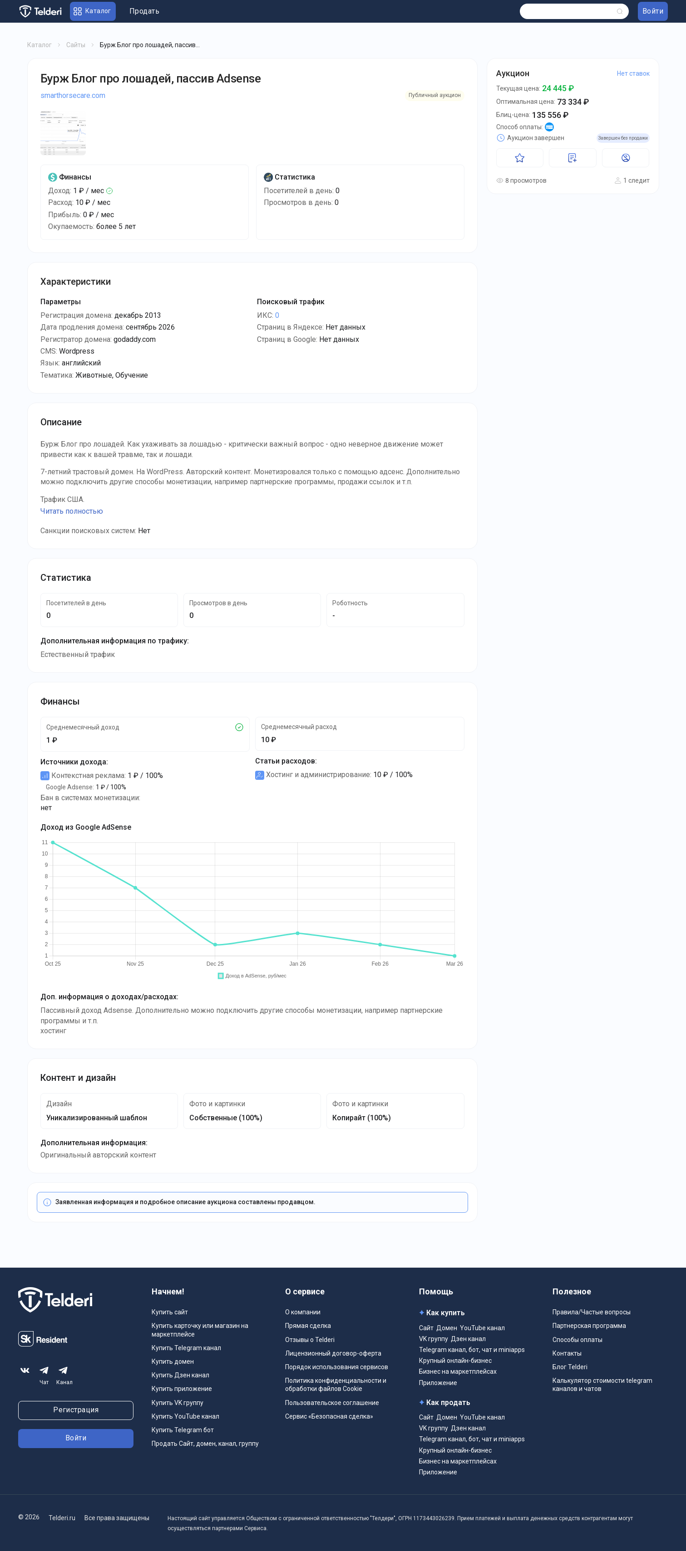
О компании (303, 1312)
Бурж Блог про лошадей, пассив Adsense (150, 78)
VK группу (433, 1338)
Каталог (39, 45)
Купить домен (173, 1361)
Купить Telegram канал (186, 1348)
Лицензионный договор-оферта (333, 1353)
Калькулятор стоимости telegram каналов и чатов (602, 1384)
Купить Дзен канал (180, 1375)
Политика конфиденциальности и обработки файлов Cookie (335, 1384)
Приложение (438, 1382)
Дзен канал (468, 1338)
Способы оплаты (577, 1339)
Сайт (426, 1328)
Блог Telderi (570, 1367)
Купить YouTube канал (185, 1416)
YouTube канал (482, 1328)
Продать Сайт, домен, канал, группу (205, 1443)
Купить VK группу (177, 1402)
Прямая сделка (308, 1325)
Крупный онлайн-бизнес (455, 1360)
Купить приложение (182, 1388)
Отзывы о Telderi (310, 1339)
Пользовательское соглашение (332, 1402)
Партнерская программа (589, 1325)
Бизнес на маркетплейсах (458, 1371)
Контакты (567, 1353)
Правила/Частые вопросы (592, 1312)
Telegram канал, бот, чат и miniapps (472, 1349)
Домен (446, 1328)
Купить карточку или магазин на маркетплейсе (200, 1329)
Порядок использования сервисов (336, 1367)
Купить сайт (170, 1312)
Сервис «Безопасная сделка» (329, 1416)
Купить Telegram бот (183, 1430)
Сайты (75, 45)
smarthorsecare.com (72, 95)
